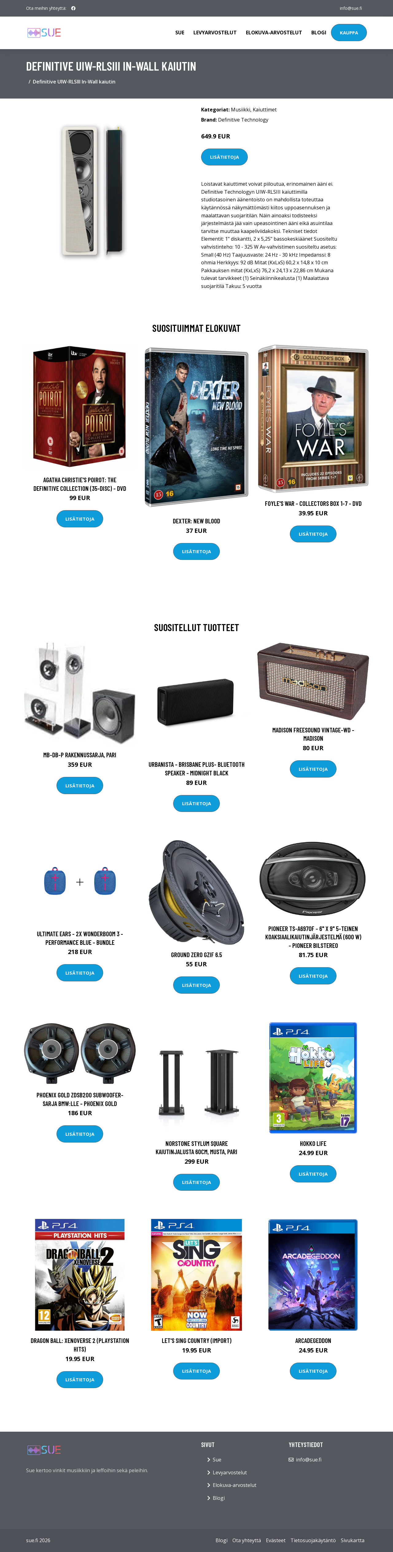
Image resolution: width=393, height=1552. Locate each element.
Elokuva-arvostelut (274, 32)
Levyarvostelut (215, 32)
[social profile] (73, 8)
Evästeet (276, 1540)
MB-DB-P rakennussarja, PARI (79, 755)
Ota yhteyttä (246, 1540)
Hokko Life (313, 1143)
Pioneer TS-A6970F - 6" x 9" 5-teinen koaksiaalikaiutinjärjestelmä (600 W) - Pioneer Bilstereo (313, 937)
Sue (179, 32)
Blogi (318, 32)
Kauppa (349, 32)
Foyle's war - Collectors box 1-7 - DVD (313, 503)
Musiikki (240, 109)
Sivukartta (352, 1540)
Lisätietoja (224, 157)
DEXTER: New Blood (196, 521)
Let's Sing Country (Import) (197, 1340)
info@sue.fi (351, 8)
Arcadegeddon (313, 1340)
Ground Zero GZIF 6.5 (196, 954)
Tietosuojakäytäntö (313, 1540)
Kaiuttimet (265, 109)
